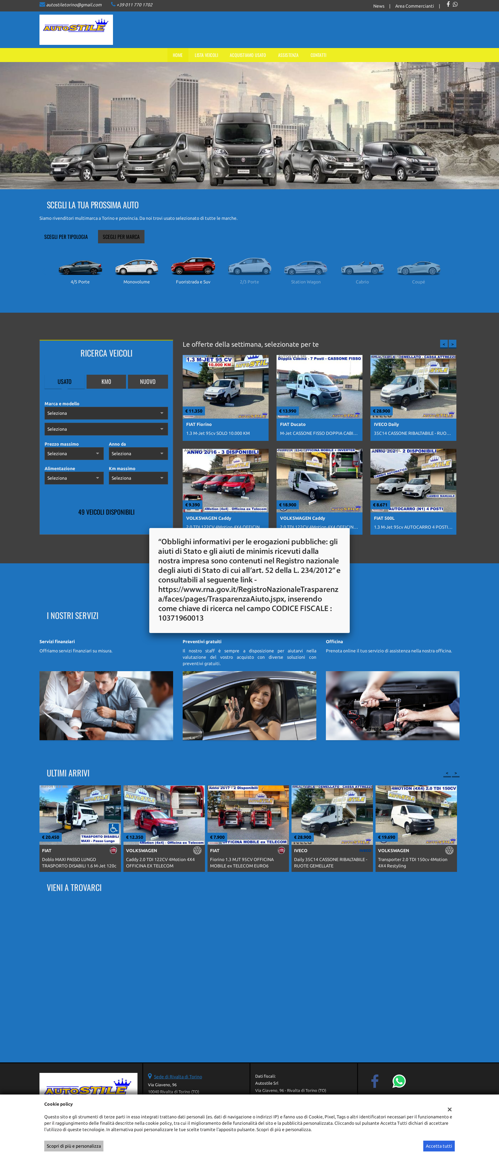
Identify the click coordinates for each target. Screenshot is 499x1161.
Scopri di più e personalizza (74, 1146)
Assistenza (288, 55)
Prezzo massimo (62, 444)
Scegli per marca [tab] (121, 236)
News (378, 6)
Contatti (319, 55)
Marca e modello (62, 403)
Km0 (106, 381)
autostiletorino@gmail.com (74, 4)
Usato (65, 381)
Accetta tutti (439, 1146)
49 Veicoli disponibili (106, 512)
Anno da (117, 444)
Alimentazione (60, 468)
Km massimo (122, 468)
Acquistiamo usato (248, 55)
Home (178, 55)
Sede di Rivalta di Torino (178, 1076)
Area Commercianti (414, 6)
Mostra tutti (157, 527)
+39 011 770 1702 (134, 4)
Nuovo (148, 381)
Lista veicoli (206, 55)
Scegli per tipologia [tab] (66, 236)
